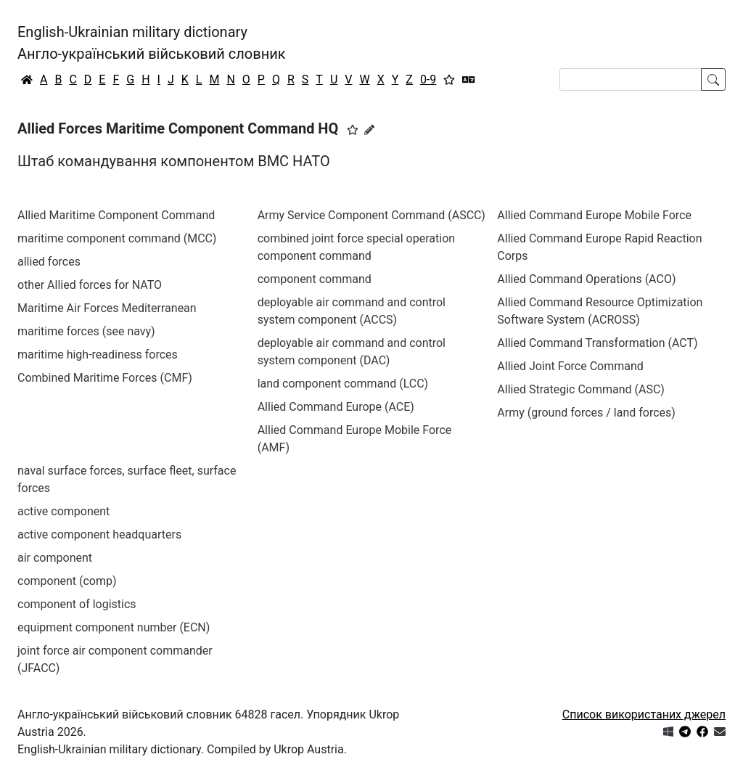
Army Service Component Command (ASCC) (371, 215)
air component (54, 558)
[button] (352, 130)
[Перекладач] (469, 79)
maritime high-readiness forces (97, 354)
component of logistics (76, 604)
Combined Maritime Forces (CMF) (104, 378)
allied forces (49, 262)
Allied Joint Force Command (570, 366)
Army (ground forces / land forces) (586, 412)
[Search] (630, 79)
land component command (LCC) (343, 383)
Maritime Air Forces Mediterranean (107, 308)
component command (315, 279)
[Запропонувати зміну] (369, 130)
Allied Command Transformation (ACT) (597, 343)
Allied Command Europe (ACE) (336, 407)
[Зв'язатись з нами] (720, 732)
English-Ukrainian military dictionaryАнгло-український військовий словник (151, 42)
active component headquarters (99, 534)
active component (63, 511)
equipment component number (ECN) (113, 627)
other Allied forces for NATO (89, 285)
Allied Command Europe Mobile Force (594, 215)
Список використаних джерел (644, 714)
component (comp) (67, 581)
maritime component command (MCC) (116, 238)
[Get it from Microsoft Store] (668, 732)
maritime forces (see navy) (86, 331)
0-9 (428, 79)
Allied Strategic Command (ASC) (580, 389)
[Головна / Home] (26, 79)
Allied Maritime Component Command (116, 215)
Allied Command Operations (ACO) (586, 279)
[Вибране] (449, 79)
